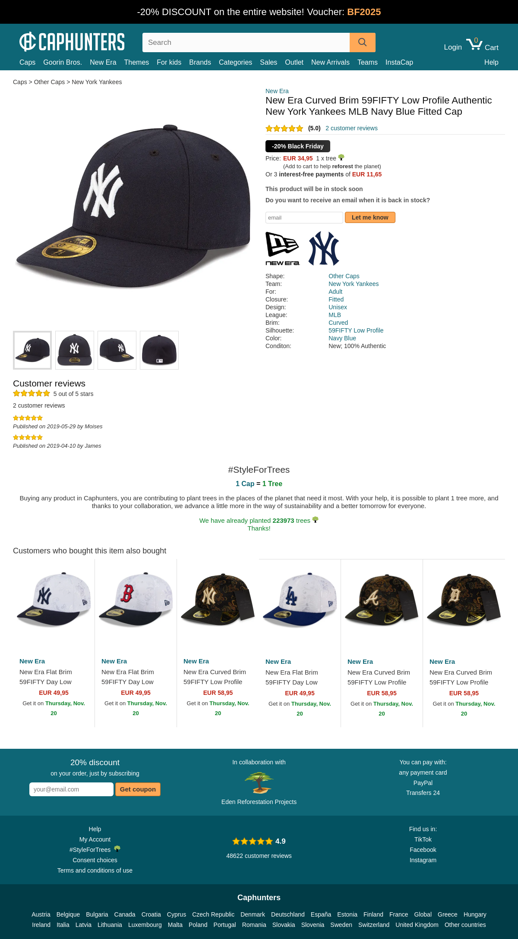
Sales (268, 62)
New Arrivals (330, 62)
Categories (235, 62)
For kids (169, 62)
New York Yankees (97, 82)
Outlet (294, 62)
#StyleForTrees (94, 849)
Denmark (252, 914)
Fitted (336, 299)
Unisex (337, 307)
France (398, 914)
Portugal (225, 924)
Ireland (41, 924)
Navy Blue (342, 338)
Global (423, 914)
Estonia (347, 914)
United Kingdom (417, 924)
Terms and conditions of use (95, 870)
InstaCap (399, 62)
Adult (335, 291)
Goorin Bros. (62, 62)
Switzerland (373, 924)
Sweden (341, 924)
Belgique (68, 914)
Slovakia (283, 924)
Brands (200, 62)
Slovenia (313, 924)
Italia (63, 924)
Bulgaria (97, 914)
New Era (103, 62)
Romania (254, 924)
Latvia (84, 924)
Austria (41, 914)
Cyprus (176, 914)
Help (491, 62)
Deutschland (288, 914)
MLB (334, 314)
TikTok (423, 839)
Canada (125, 914)
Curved (338, 322)
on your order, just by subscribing (95, 767)
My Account (95, 839)
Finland (373, 914)
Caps (27, 62)
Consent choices (95, 860)
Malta (175, 924)
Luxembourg (145, 924)
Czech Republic (213, 914)
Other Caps (49, 82)
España (321, 914)
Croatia (151, 914)
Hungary (475, 914)
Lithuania (110, 924)
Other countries (465, 924)
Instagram (423, 860)
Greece (448, 914)
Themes (136, 62)
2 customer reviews (351, 128)
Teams (367, 62)
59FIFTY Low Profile (355, 330)
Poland (198, 924)
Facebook (423, 849)
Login (453, 47)
